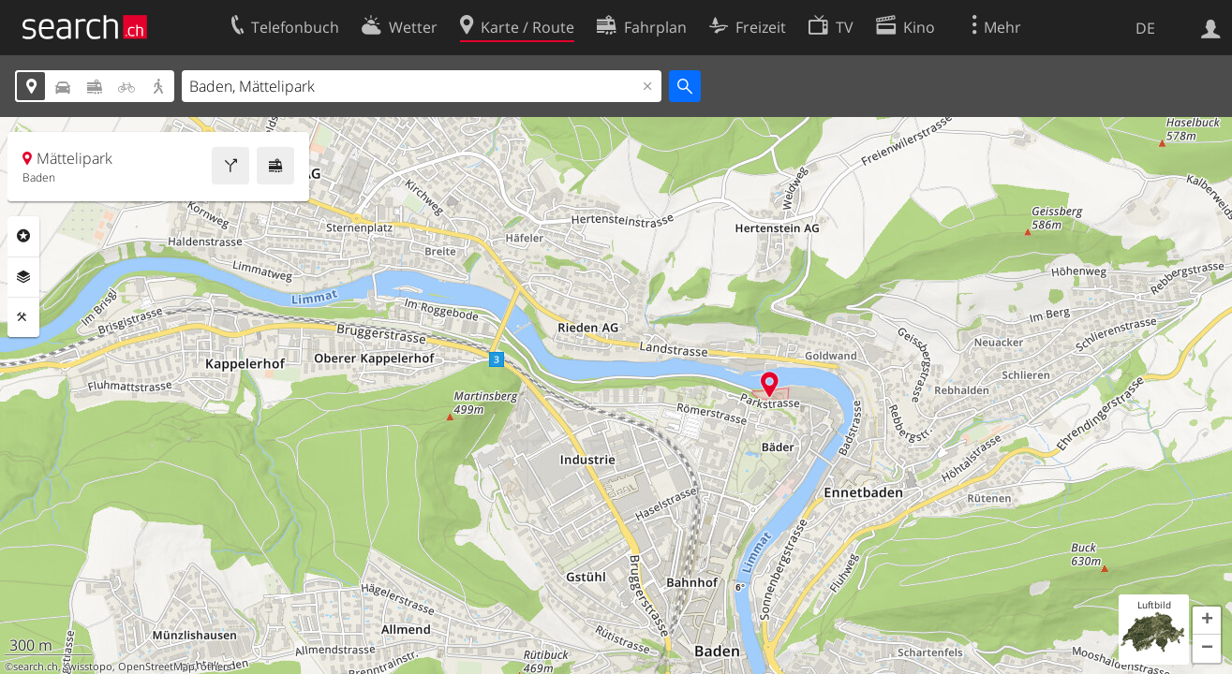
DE (1145, 28)
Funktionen (23, 317)
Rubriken (23, 236)
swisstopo (88, 666)
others (215, 666)
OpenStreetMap (156, 666)
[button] (1207, 621)
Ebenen (23, 277)
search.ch (35, 666)
